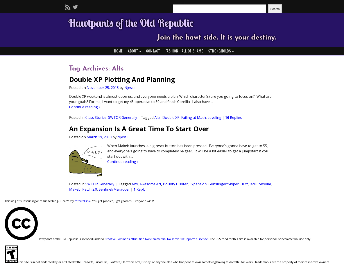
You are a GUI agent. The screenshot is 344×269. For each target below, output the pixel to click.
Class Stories (95, 117)
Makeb (75, 189)
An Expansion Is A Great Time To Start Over (139, 128)
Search (275, 9)
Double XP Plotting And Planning (122, 79)
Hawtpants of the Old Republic (131, 22)
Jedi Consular (260, 184)
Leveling (214, 117)
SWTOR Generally (122, 117)
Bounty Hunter (175, 184)
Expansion (198, 184)
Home (118, 51)
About (135, 51)
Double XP (170, 117)
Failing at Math (193, 117)
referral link (82, 201)
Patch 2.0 (89, 189)
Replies (233, 117)
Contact (153, 51)
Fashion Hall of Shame (184, 51)
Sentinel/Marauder (114, 189)
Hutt (244, 184)
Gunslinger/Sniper (223, 184)
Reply (139, 189)
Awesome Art (150, 184)
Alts (157, 117)
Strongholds (222, 51)
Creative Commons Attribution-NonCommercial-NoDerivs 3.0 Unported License (156, 239)
